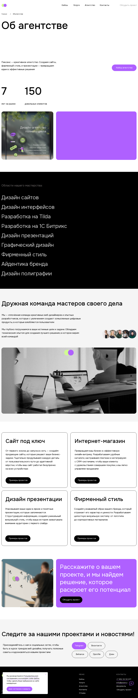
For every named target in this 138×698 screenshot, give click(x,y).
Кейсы (65, 5)
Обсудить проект (128, 5)
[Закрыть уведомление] (45, 674)
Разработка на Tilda (26, 216)
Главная (4, 14)
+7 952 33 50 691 (123, 679)
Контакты (104, 5)
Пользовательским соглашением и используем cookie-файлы (23, 677)
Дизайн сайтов (20, 197)
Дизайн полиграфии (26, 273)
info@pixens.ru (122, 683)
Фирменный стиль (24, 254)
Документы (121, 686)
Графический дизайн (27, 245)
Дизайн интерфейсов (28, 207)
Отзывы (82, 693)
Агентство (90, 5)
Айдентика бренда (24, 264)
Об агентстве (18, 14)
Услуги (76, 5)
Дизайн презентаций (27, 235)
